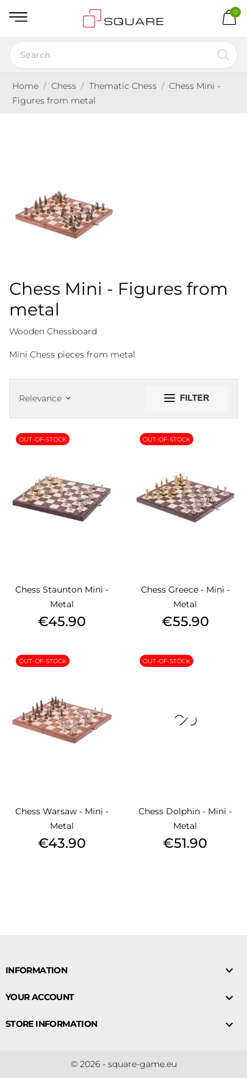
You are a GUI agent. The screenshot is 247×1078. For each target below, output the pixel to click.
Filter (186, 398)
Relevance (44, 398)
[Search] (123, 55)
